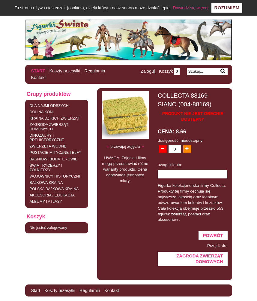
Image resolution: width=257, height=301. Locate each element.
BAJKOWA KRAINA (46, 183)
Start (38, 70)
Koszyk (169, 71)
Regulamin (95, 70)
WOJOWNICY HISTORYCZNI (55, 176)
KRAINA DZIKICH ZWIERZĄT (55, 118)
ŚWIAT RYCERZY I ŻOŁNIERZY (46, 167)
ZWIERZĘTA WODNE (48, 146)
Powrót (213, 235)
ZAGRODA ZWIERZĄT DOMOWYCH (49, 127)
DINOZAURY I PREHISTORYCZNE (47, 137)
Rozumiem (227, 7)
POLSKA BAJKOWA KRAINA (54, 189)
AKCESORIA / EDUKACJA (52, 195)
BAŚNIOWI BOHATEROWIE (54, 159)
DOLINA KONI (42, 112)
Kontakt (38, 77)
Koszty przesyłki (64, 70)
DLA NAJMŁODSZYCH (49, 106)
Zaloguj (148, 71)
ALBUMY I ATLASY (46, 201)
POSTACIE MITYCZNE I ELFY (56, 152)
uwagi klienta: (170, 165)
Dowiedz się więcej (190, 7)
